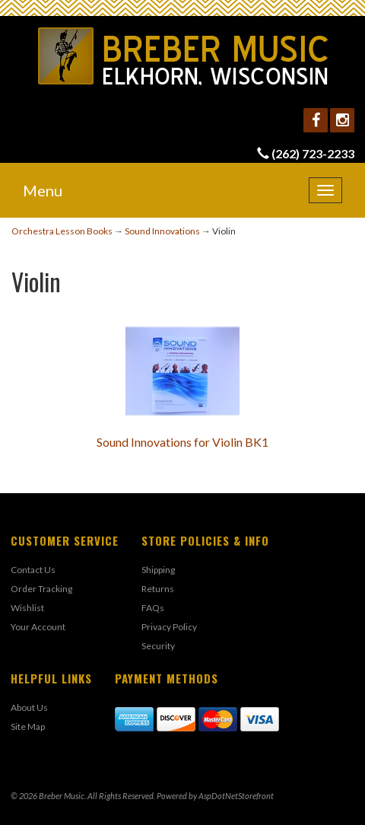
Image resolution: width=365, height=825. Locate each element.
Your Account (38, 626)
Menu (42, 190)
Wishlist (27, 607)
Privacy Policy (169, 626)
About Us (29, 707)
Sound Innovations (162, 231)
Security (158, 645)
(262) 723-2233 (312, 153)
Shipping (158, 569)
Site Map (28, 726)
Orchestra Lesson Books (62, 231)
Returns (157, 588)
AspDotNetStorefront (236, 796)
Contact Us (33, 569)
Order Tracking (41, 588)
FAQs (152, 607)
